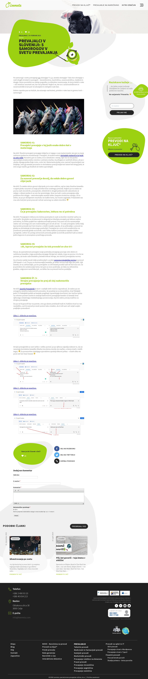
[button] (15, 490)
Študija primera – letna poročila (120, 660)
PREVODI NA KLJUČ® (124, 155)
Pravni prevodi (80, 662)
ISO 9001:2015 (114, 619)
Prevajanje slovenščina (84, 665)
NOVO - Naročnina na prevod (54, 644)
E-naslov (16, 481)
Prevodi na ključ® (81, 5)
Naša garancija (48, 653)
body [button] (16, 503)
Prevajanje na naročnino (106, 5)
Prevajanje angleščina (83, 668)
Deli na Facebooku (64, 448)
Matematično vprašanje (21, 507)
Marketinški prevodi (82, 656)
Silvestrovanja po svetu (21, 559)
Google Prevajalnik (27, 288)
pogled (25, 545)
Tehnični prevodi (81, 647)
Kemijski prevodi (81, 653)
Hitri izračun (129, 5)
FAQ (12, 650)
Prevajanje (80, 644)
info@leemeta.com (21, 617)
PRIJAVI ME (122, 112)
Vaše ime (16, 475)
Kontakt (14, 653)
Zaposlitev (15, 656)
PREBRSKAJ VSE (79, 526)
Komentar (17, 487)
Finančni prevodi (113, 655)
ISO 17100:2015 (125, 619)
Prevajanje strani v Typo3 (117, 652)
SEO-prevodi (113, 647)
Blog (13, 647)
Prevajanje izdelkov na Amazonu (88, 659)
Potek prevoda (48, 650)
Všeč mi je (35, 455)
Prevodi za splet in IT (115, 644)
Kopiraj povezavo (64, 461)
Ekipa (13, 644)
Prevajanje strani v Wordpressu (120, 649)
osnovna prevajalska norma (65, 260)
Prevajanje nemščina (83, 671)
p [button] (18, 503)
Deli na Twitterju (64, 455)
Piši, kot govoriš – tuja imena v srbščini (70, 559)
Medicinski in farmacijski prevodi (88, 650)
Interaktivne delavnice (52, 659)
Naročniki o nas (49, 656)
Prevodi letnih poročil (116, 658)
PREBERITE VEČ (16, 574)
